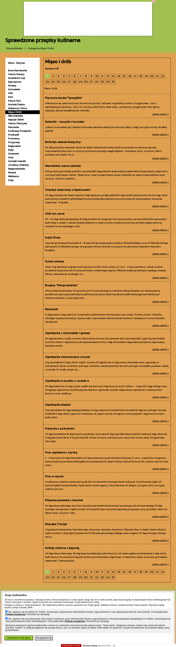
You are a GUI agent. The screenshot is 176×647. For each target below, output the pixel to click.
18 (140, 76)
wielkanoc (13, 176)
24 (52, 82)
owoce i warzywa (17, 123)
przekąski (13, 135)
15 (124, 76)
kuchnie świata (16, 104)
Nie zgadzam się (43, 638)
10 (96, 76)
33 (102, 82)
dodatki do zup (16, 78)
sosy (10, 157)
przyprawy (14, 142)
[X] (114, 646)
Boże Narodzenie (17, 70)
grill (10, 93)
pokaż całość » (160, 114)
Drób (54, 88)
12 (108, 76)
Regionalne (14, 146)
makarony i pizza (17, 108)
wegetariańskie (16, 169)
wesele (12, 172)
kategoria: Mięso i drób (41, 48)
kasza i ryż (14, 101)
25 (58, 82)
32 (96, 82)
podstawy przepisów (19, 131)
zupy (11, 180)
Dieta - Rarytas (16, 63)
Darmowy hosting (90, 646)
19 (146, 76)
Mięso (47, 88)
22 (162, 76)
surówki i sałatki (17, 161)
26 (63, 82)
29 (80, 82)
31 (91, 82)
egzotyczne (14, 82)
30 (86, 82)
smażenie (13, 153)
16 (130, 76)
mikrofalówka (15, 116)
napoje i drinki (16, 119)
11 (102, 76)
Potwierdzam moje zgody (18, 638)
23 (47, 82)
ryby (11, 150)
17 (135, 76)
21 (157, 76)
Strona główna (14, 48)
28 (74, 82)
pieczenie (13, 127)
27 (69, 82)
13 (113, 76)
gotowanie (14, 89)
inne (10, 97)
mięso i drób (14, 112)
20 (152, 76)
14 (119, 76)
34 (107, 82)
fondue (12, 85)
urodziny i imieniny (18, 165)
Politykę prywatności (15, 614)
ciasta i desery (16, 74)
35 (113, 82)
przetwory (14, 138)
